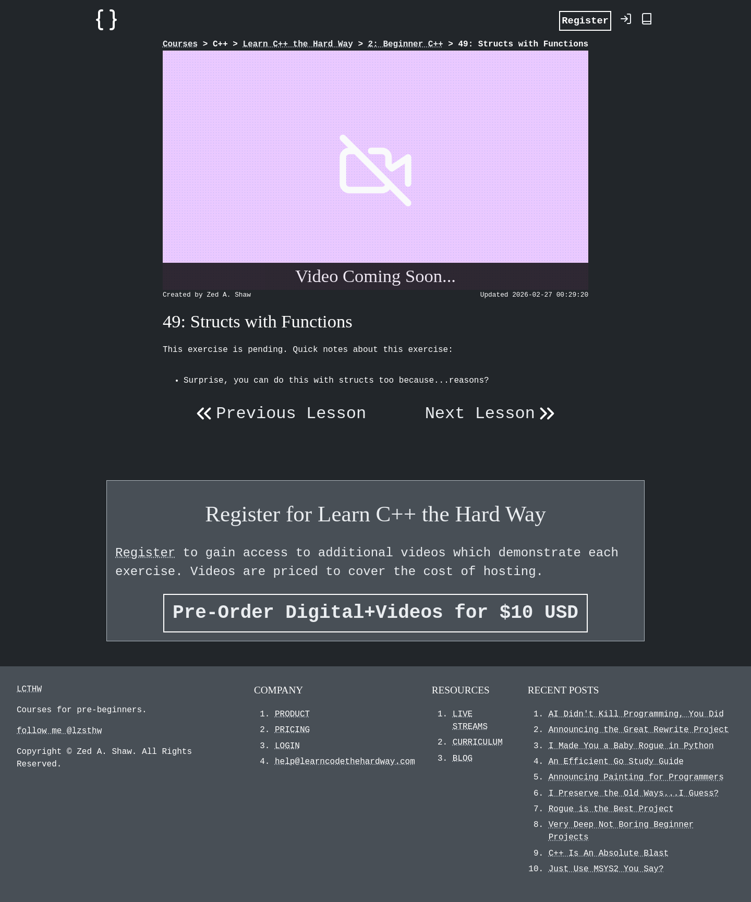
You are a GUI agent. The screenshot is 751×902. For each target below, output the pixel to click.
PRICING (292, 730)
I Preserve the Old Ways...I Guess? (634, 793)
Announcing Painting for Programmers (636, 777)
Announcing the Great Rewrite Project (639, 730)
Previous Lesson (279, 413)
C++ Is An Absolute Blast (609, 853)
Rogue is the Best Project (611, 809)
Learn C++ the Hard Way (298, 44)
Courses (180, 44)
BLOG (463, 758)
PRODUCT (292, 714)
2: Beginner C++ (405, 44)
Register (585, 20)
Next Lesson (492, 413)
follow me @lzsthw (59, 731)
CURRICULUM (478, 742)
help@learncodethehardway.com (345, 761)
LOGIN (287, 746)
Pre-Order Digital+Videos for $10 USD (375, 613)
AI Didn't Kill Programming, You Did (636, 714)
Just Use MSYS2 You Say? (606, 869)
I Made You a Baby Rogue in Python (631, 746)
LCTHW (29, 689)
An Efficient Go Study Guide (616, 761)
